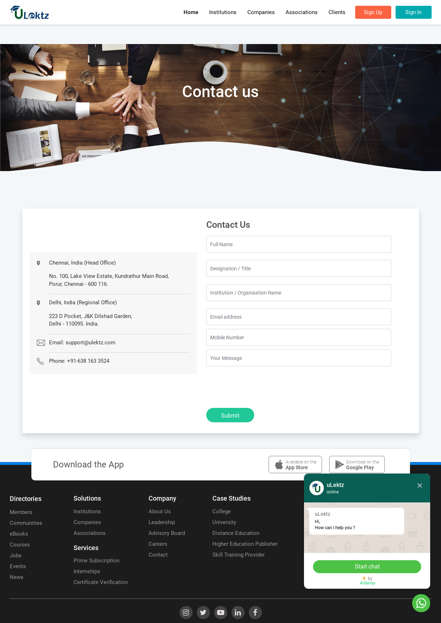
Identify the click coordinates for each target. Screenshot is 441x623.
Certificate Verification (101, 582)
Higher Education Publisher (245, 544)
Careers (158, 544)
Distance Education (235, 533)
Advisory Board (167, 533)
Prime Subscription (96, 560)
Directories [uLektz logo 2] (25, 498)
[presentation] (261, 388)
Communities (26, 523)
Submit (230, 415)
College (221, 511)
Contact (158, 555)
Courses (20, 544)
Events (18, 566)
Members (21, 512)
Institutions (87, 511)
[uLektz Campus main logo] (29, 12)
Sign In (413, 12)
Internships (87, 571)
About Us (160, 511)
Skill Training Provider (238, 555)
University (224, 522)
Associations (90, 533)
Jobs (16, 555)
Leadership (162, 522)
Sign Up (373, 12)
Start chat (367, 566)
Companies (87, 522)
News (16, 577)
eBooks (19, 534)
